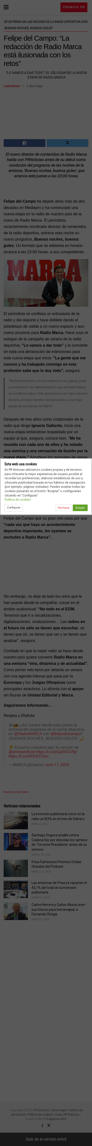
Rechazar (63, 507)
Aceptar (80, 507)
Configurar (13, 507)
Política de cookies (18, 499)
